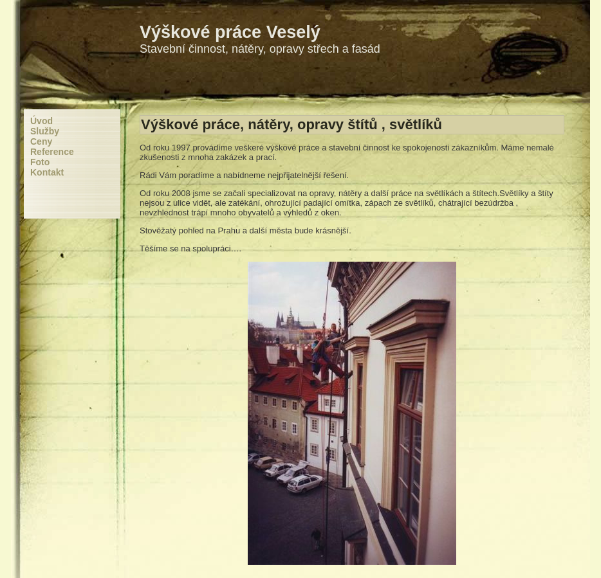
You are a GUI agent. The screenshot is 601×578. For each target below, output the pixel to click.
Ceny (41, 141)
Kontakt (47, 172)
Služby (44, 131)
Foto (40, 162)
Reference (52, 152)
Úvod (41, 121)
